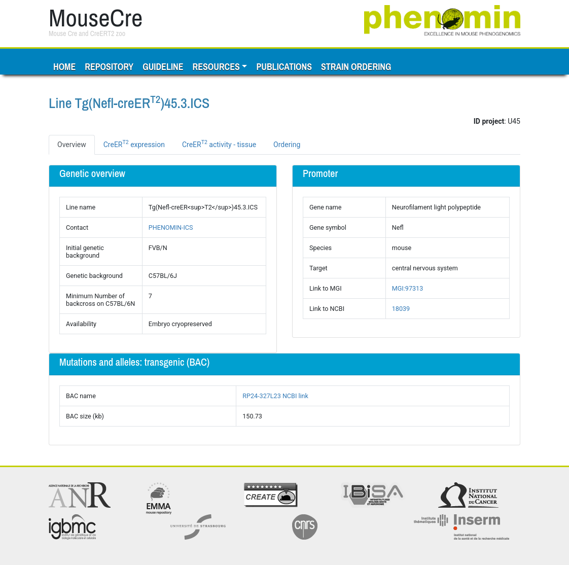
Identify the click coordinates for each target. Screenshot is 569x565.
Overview (71, 144)
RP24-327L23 (261, 396)
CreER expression (134, 143)
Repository (109, 66)
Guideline (163, 66)
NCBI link (295, 396)
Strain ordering (356, 66)
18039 (401, 308)
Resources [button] (215, 66)
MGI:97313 (407, 288)
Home (64, 66)
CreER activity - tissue (219, 143)
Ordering (286, 144)
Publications (284, 66)
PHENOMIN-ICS (171, 227)
